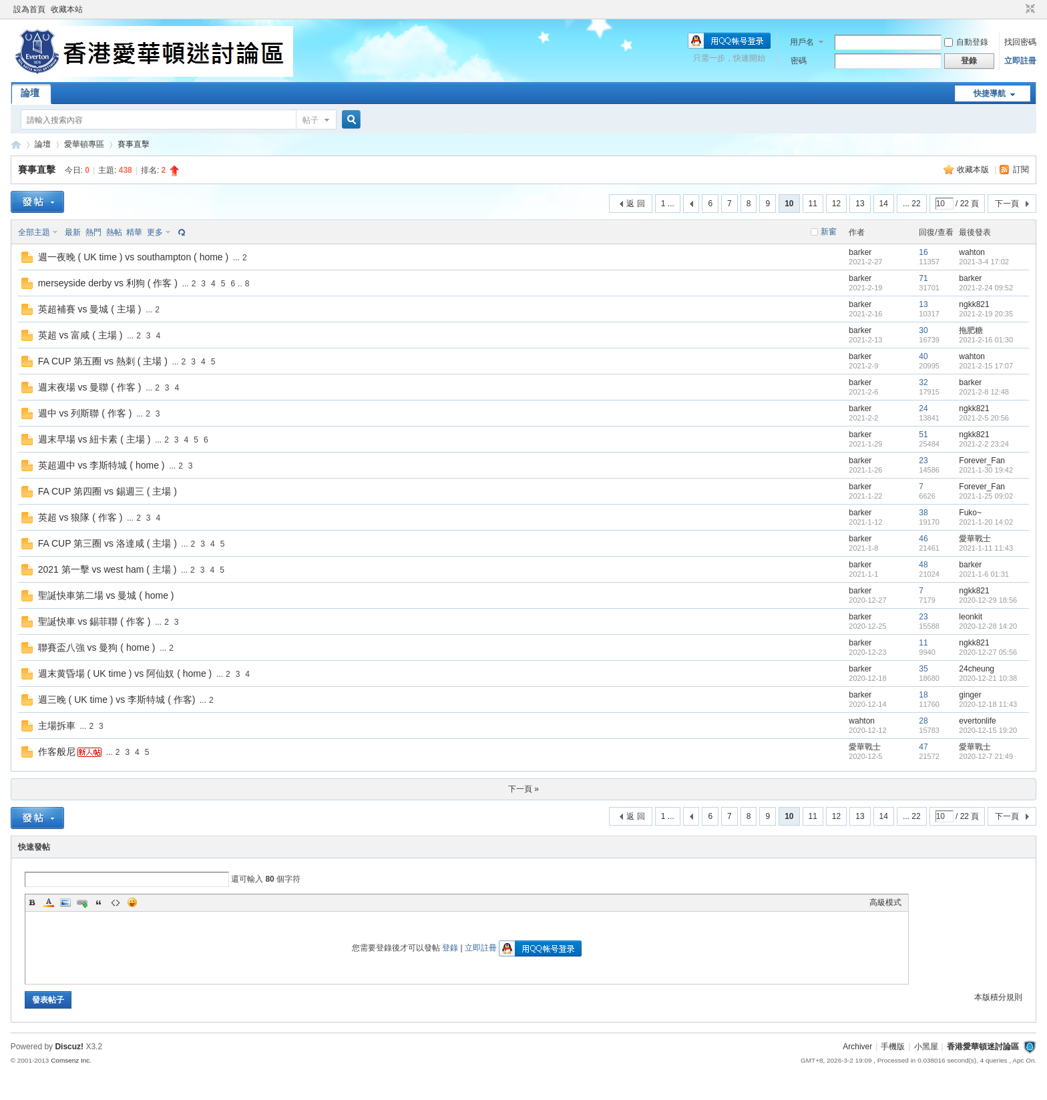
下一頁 (1007, 203)
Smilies (132, 902)
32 (923, 382)
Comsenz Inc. (71, 1060)
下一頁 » (523, 789)
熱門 (93, 232)
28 (923, 721)
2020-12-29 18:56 (988, 600)
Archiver (857, 1046)
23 (923, 460)
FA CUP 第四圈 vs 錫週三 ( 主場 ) (107, 491)
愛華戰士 (975, 538)
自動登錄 (966, 42)
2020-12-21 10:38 (988, 678)
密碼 (799, 60)
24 (923, 408)
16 (923, 252)
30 (923, 330)
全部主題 (34, 232)
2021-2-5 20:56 (984, 418)
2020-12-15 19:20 (988, 730)
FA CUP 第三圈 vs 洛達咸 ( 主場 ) (107, 543)
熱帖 (114, 232)
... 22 (912, 203)
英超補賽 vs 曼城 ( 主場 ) (90, 309)
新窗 (829, 231)
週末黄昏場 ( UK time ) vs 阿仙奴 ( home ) (125, 673)
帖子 (310, 120)
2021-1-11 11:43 (986, 548)
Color (48, 902)
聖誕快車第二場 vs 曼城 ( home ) (106, 595)
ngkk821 (974, 304)
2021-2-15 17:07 (986, 366)
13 (859, 203)
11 (813, 203)
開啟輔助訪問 (1017, 9)
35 (923, 668)
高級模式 (885, 902)
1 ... (667, 203)
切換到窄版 (1028, 9)
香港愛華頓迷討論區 (16, 144)
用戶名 (802, 42)
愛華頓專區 (84, 144)
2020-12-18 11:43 (988, 704)
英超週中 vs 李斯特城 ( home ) (101, 465)
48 (923, 564)
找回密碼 (1020, 42)
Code (115, 902)
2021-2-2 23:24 (984, 444)
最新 (73, 232)
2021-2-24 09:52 (986, 288)
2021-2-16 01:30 (986, 340)
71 (923, 278)
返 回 (635, 203)
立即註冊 (1020, 60)
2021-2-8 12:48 (984, 392)
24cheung (976, 668)
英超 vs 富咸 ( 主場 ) (80, 335)
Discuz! (69, 1046)
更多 (155, 232)
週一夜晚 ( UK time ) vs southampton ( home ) (133, 257)
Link (82, 902)
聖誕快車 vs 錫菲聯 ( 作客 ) (94, 621)
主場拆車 (56, 725)
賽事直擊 (134, 144)
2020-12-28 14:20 (988, 626)
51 (923, 434)
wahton (972, 252)
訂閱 (1021, 169)
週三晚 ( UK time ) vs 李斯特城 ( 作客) (117, 699)
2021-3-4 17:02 (984, 262)
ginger (970, 695)
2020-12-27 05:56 (988, 652)
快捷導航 (990, 93)
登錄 (450, 947)
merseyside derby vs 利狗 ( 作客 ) (108, 283)
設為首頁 (29, 9)
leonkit (970, 616)
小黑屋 (926, 1046)
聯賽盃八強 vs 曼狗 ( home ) (97, 647)
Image (65, 902)
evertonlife (977, 721)
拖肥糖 (971, 330)
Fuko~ (970, 512)
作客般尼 (56, 751)
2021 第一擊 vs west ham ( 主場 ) (107, 569)
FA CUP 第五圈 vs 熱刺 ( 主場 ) (103, 361)
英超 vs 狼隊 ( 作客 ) (80, 517)
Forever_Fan (982, 460)
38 (923, 512)
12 (836, 203)
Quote (99, 902)
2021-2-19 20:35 (986, 314)
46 (923, 538)
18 (923, 695)
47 (923, 747)
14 (883, 203)
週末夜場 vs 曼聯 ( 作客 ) (90, 387)
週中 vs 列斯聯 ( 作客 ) (85, 413)
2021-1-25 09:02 (986, 496)
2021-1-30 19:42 (986, 470)
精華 (134, 232)
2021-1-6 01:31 (984, 574)
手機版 (893, 1046)
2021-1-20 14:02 (986, 522)
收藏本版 (974, 169)
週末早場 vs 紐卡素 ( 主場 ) (94, 439)
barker (860, 252)
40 (923, 356)
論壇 (30, 92)
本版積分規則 (998, 997)
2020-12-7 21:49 (986, 756)
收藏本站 (67, 9)
